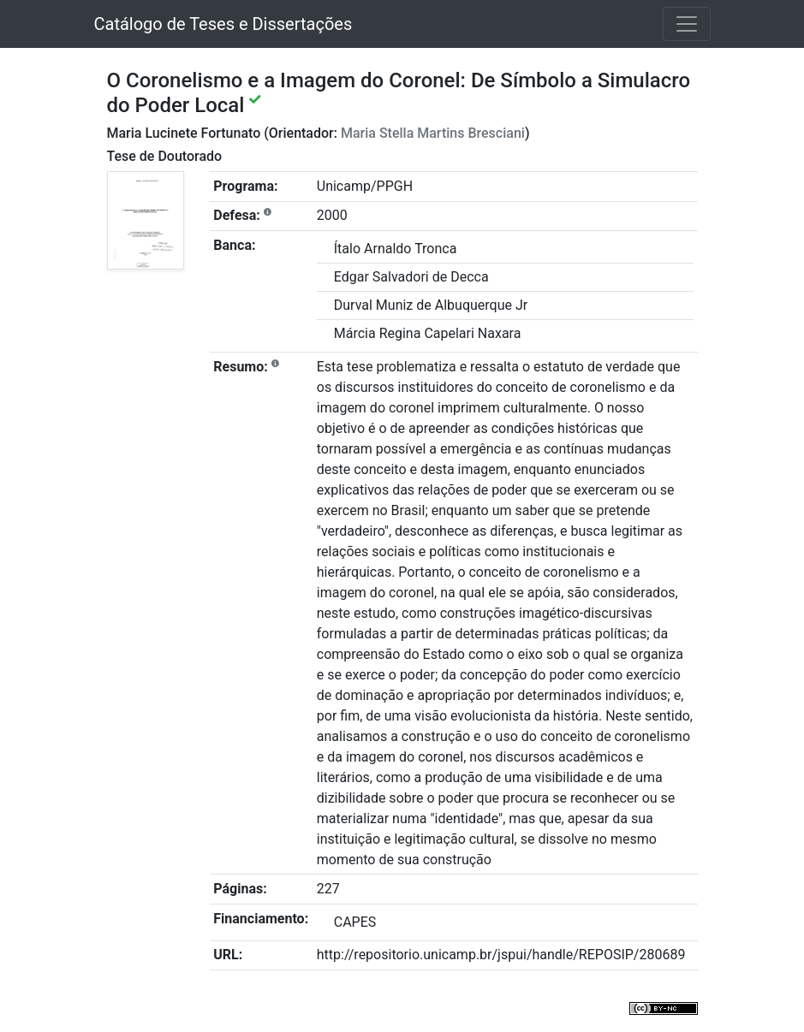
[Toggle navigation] (687, 24)
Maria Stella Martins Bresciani (433, 133)
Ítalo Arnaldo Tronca (395, 248)
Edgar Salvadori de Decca (411, 277)
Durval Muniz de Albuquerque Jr (430, 305)
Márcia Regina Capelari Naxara (427, 333)
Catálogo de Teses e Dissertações (223, 24)
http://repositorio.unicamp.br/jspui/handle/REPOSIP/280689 (501, 954)
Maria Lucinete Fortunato (184, 133)
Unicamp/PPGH (365, 186)
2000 (332, 215)
